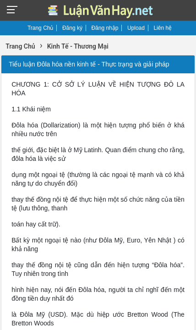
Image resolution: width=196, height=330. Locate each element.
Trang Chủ (40, 28)
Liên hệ (162, 28)
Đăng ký (72, 28)
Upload (136, 28)
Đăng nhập (104, 28)
